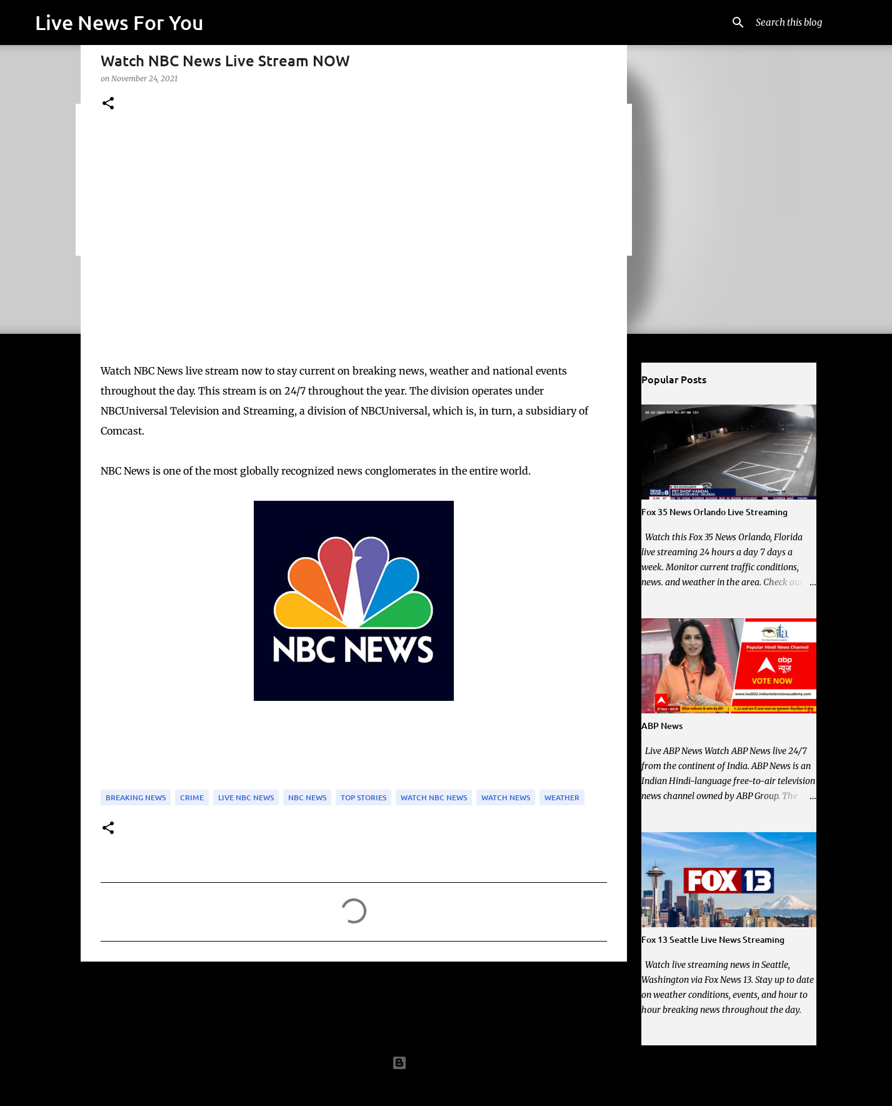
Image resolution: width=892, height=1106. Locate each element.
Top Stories (363, 797)
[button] (108, 104)
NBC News (307, 797)
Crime (192, 797)
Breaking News (136, 797)
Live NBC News (246, 797)
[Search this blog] (816, 23)
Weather (561, 797)
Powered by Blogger (446, 1063)
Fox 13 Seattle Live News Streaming (712, 939)
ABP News (662, 725)
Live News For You (119, 22)
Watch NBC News (434, 797)
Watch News (505, 797)
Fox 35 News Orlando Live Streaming (714, 512)
